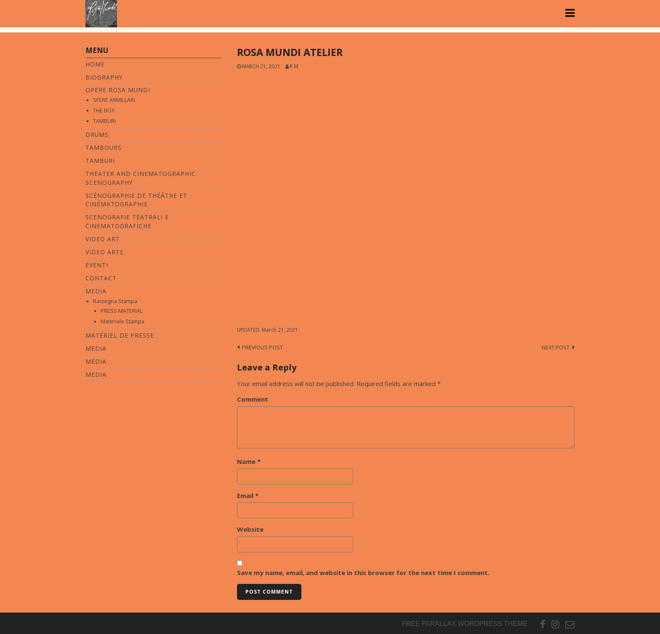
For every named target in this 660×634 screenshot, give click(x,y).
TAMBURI (104, 121)
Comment (252, 399)
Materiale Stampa (122, 321)
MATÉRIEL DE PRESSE (119, 335)
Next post (556, 347)
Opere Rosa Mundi (117, 90)
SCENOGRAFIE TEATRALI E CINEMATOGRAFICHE (127, 221)
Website (250, 529)
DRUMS (97, 135)
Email (247, 495)
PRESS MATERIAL (122, 310)
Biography (103, 77)
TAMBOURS (103, 148)
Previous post (262, 347)
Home (95, 64)
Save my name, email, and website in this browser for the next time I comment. (363, 572)
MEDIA (95, 348)
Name (249, 461)
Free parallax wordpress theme (464, 623)
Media (95, 291)
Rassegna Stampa (115, 301)
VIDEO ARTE (104, 252)
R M (294, 66)
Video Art (102, 239)
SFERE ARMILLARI (114, 100)
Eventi (96, 265)
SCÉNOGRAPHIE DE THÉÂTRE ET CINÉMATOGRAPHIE (136, 200)
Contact (101, 278)
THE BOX (103, 110)
